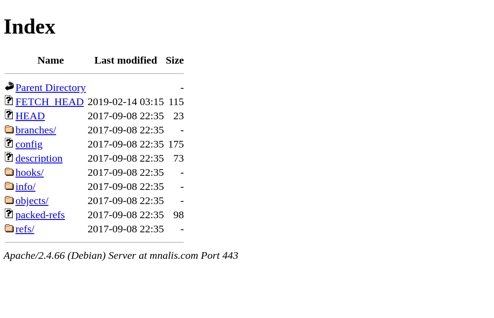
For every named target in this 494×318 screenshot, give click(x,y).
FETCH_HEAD (49, 101)
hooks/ (29, 172)
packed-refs (40, 214)
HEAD (30, 115)
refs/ (24, 229)
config (28, 144)
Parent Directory (50, 87)
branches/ (35, 130)
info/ (25, 186)
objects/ (32, 200)
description (39, 158)
